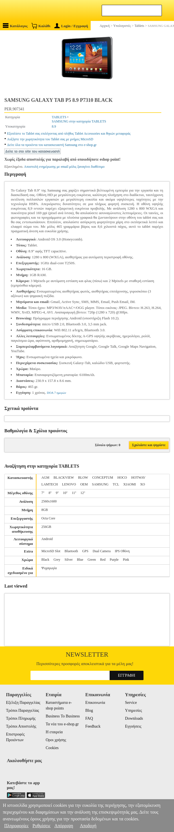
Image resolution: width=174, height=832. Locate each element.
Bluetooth (71, 551)
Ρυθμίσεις (41, 825)
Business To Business (63, 716)
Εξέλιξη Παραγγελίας (23, 702)
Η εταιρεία (54, 732)
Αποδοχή (88, 825)
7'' (43, 493)
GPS (85, 551)
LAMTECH (50, 484)
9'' (57, 493)
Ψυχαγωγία (49, 568)
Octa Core (48, 518)
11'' (74, 493)
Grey (57, 560)
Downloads (134, 718)
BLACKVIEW (64, 478)
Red (102, 560)
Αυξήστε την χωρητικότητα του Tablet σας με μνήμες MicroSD (50, 139)
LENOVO (69, 484)
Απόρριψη (63, 825)
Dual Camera (102, 551)
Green (92, 560)
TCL (116, 484)
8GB (45, 510)
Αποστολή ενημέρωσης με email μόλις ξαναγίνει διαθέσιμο (64, 167)
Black (45, 560)
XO (142, 484)
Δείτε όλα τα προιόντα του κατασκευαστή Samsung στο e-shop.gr (52, 145)
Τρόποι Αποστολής (21, 726)
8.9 (54, 126)
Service (131, 702)
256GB (46, 527)
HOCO (122, 478)
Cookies (52, 748)
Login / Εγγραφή (71, 26)
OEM (84, 484)
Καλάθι (40, 25)
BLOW (83, 478)
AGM (45, 478)
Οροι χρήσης (56, 740)
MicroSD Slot (51, 551)
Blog (89, 710)
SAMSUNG (100, 484)
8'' (50, 493)
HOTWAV (138, 478)
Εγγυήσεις (133, 726)
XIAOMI (129, 484)
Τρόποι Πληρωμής (21, 718)
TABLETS (59, 117)
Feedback (93, 726)
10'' (65, 493)
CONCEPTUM (102, 478)
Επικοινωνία (95, 702)
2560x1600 (49, 501)
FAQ (89, 718)
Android (47, 539)
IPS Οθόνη (122, 551)
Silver (69, 560)
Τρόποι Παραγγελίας (22, 710)
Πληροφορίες (16, 825)
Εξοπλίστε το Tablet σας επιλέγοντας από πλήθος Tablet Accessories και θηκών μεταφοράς (68, 134)
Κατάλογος (15, 25)
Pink (126, 560)
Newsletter (87, 654)
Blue (80, 560)
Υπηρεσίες (133, 710)
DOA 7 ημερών (56, 392)
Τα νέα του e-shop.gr (62, 724)
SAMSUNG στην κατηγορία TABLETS (79, 121)
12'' (83, 493)
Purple (114, 560)
